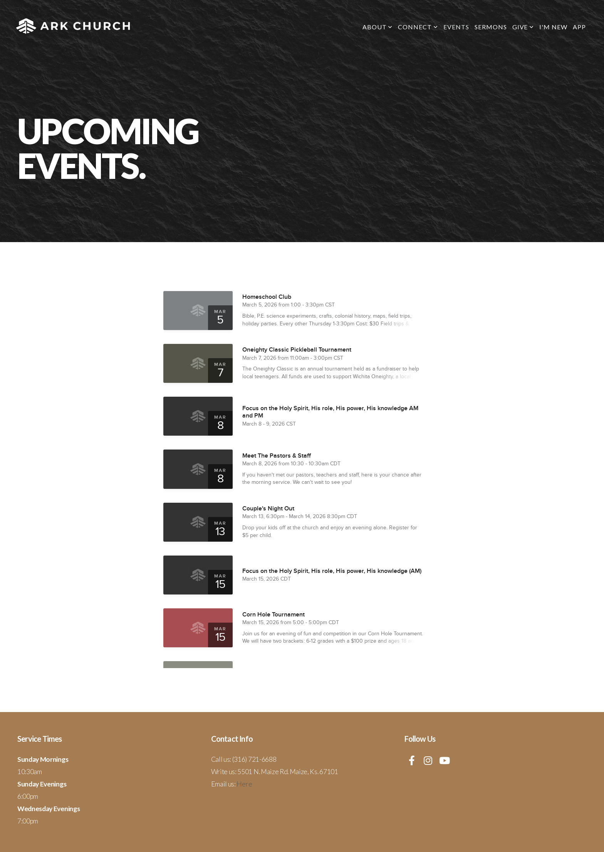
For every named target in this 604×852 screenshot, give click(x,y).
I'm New (553, 26)
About (377, 26)
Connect (418, 26)
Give (523, 26)
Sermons (491, 26)
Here (244, 784)
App (579, 26)
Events (456, 26)
